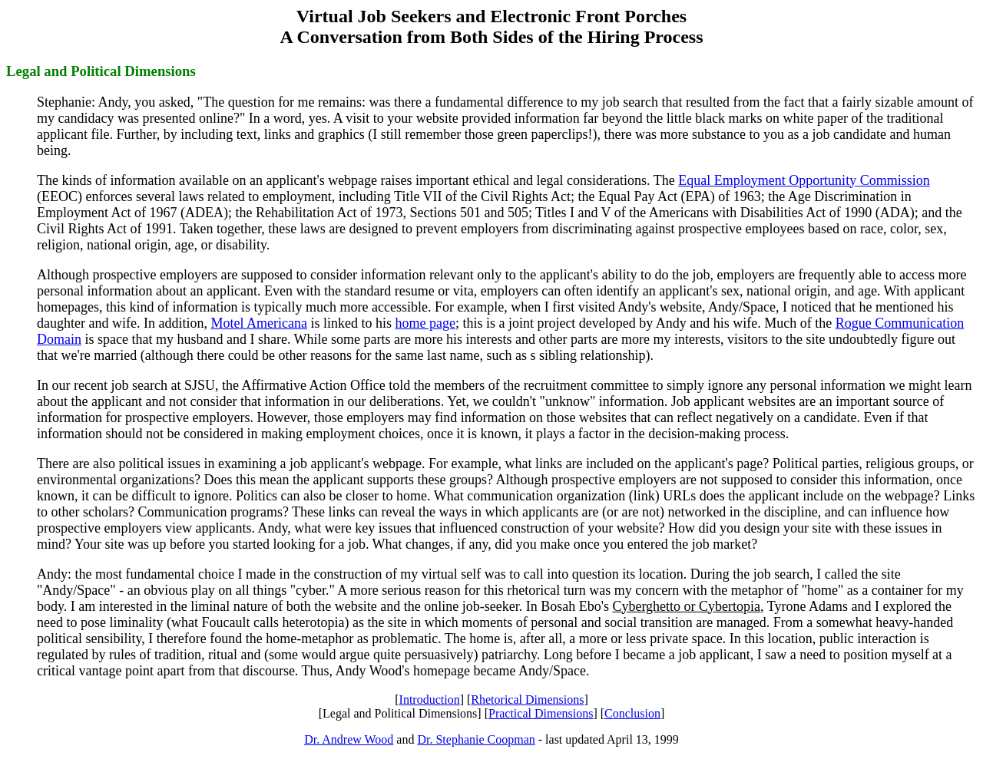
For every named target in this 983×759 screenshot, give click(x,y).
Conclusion (632, 713)
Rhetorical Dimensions (527, 699)
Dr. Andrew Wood (348, 739)
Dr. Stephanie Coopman (476, 739)
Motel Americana (258, 323)
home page (425, 323)
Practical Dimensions (540, 713)
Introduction (429, 699)
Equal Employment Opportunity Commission (804, 180)
